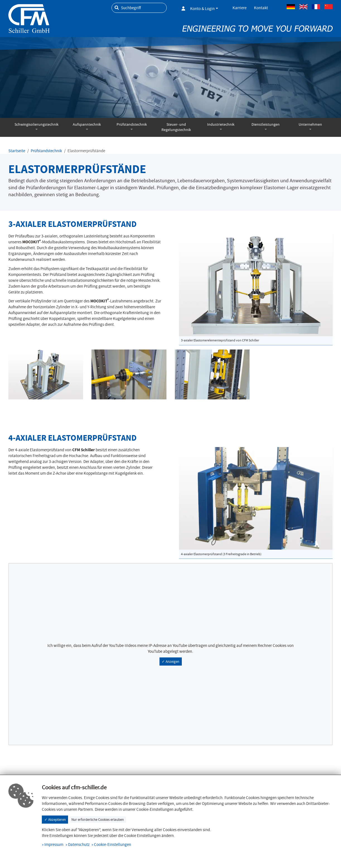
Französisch (316, 6)
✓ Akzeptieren (55, 819)
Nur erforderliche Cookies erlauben (97, 819)
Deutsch (291, 6)
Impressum (53, 844)
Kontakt (261, 8)
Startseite (16, 151)
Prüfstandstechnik (132, 124)
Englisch (303, 6)
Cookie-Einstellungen (112, 844)
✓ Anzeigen (170, 661)
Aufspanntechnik (87, 124)
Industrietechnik (220, 124)
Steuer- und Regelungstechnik (176, 127)
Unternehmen (310, 124)
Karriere (239, 8)
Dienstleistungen (265, 124)
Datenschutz (79, 844)
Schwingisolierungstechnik (36, 124)
